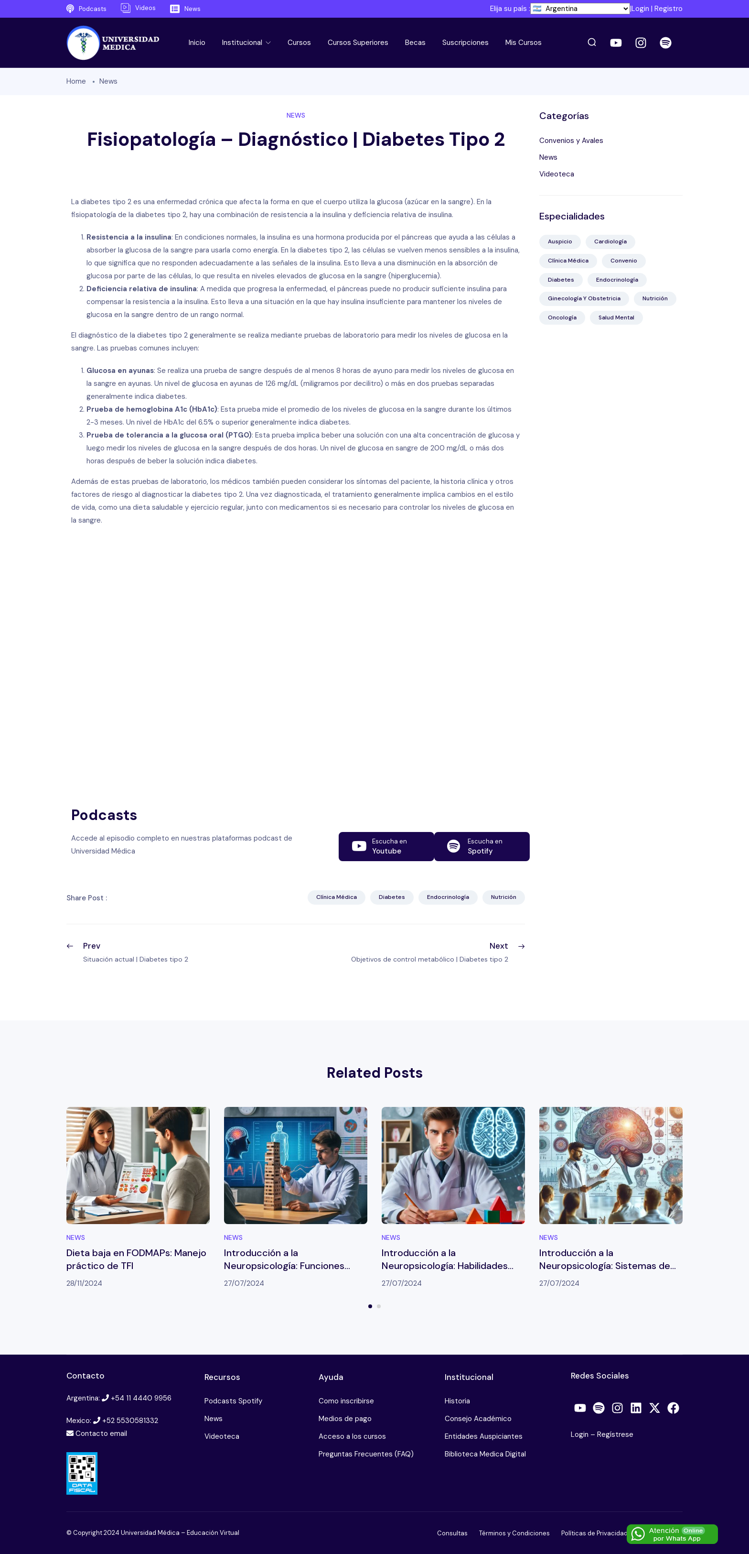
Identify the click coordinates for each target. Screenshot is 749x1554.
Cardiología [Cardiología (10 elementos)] (610, 241)
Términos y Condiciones (514, 1533)
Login (640, 8)
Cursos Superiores (358, 42)
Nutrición (503, 897)
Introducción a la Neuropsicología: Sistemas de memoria (604, 1266)
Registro (668, 8)
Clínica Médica (336, 897)
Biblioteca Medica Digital (485, 1454)
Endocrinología (448, 897)
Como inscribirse (346, 1401)
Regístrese (615, 1434)
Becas (415, 42)
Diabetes (392, 897)
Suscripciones (465, 42)
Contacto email (101, 1433)
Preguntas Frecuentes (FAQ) (366, 1454)
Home (76, 81)
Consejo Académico (478, 1418)
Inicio (197, 42)
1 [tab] (370, 1306)
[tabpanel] (138, 1198)
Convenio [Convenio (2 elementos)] (623, 260)
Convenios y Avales (571, 140)
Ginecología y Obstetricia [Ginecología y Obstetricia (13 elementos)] (584, 298)
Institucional (243, 42)
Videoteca (556, 174)
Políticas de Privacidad (594, 1533)
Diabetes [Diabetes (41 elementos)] (561, 280)
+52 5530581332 (130, 1420)
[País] (580, 8)
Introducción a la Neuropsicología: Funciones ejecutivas (284, 1266)
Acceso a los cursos (352, 1436)
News (108, 81)
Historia (457, 1401)
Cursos (299, 42)
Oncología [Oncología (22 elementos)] (562, 317)
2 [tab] (379, 1306)
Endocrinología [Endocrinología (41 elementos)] (617, 280)
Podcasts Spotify (233, 1401)
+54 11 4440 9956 (141, 1398)
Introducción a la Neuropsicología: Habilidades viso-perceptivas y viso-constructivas (445, 1272)
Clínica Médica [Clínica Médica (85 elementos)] (568, 260)
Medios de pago (345, 1418)
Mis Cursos (523, 42)
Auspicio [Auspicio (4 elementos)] (560, 241)
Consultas (452, 1533)
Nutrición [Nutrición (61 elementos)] (655, 298)
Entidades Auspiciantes (484, 1436)
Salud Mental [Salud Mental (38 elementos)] (616, 317)
